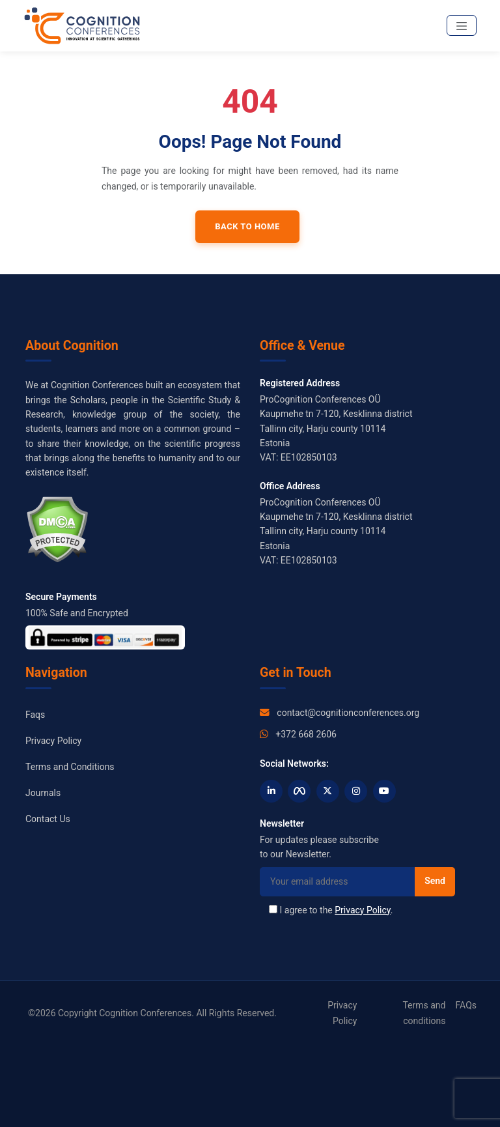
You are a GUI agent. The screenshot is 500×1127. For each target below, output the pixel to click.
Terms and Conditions (70, 767)
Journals (43, 793)
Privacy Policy (53, 740)
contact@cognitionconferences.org (348, 712)
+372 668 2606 (306, 734)
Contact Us (47, 819)
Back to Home (247, 226)
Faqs (35, 714)
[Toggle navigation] (462, 25)
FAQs (466, 1005)
